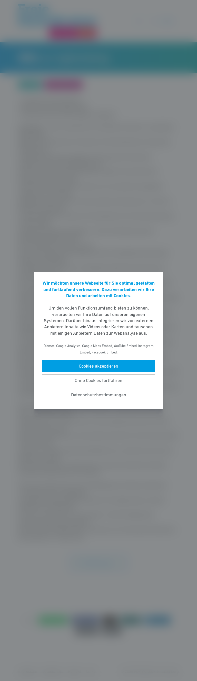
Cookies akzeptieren (98, 366)
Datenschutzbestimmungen (98, 395)
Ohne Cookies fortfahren (98, 380)
